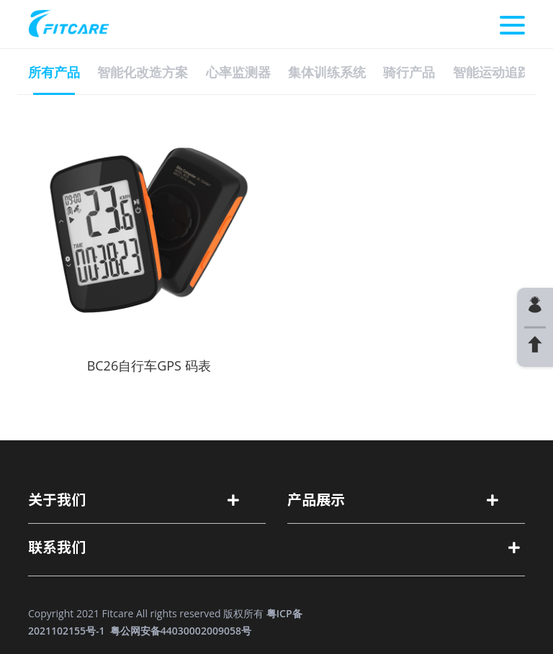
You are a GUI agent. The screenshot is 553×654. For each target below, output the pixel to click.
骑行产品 (409, 72)
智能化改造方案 (142, 72)
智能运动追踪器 (498, 72)
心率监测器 (238, 72)
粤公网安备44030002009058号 (180, 630)
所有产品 (54, 72)
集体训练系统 (327, 72)
